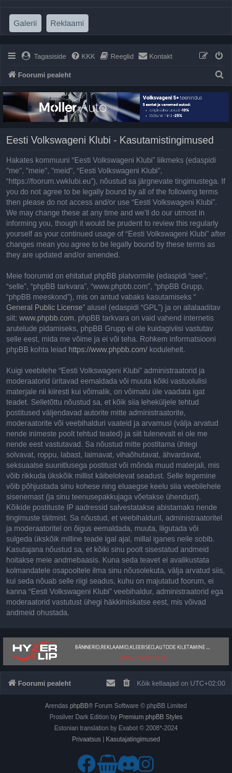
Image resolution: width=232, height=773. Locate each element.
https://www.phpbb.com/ (108, 349)
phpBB (79, 705)
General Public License (44, 307)
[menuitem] (43, 56)
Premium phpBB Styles (151, 717)
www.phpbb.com (46, 318)
